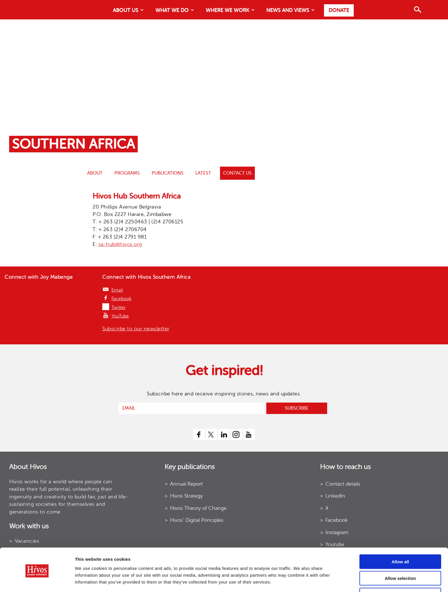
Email (117, 290)
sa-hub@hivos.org (120, 244)
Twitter (118, 307)
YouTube (120, 316)
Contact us (237, 173)
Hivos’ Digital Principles (196, 520)
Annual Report (186, 484)
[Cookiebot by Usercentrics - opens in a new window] (37, 581)
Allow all (400, 542)
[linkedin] (224, 434)
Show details (282, 580)
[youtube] (249, 434)
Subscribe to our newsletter (135, 329)
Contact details (342, 484)
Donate (339, 10)
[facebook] (199, 434)
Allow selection (400, 558)
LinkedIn (335, 496)
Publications (167, 173)
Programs (127, 173)
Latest (203, 173)
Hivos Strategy (186, 496)
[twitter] (211, 434)
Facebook (121, 298)
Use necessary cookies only (400, 575)
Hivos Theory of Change (198, 508)
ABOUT (95, 173)
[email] (191, 408)
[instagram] (236, 434)
